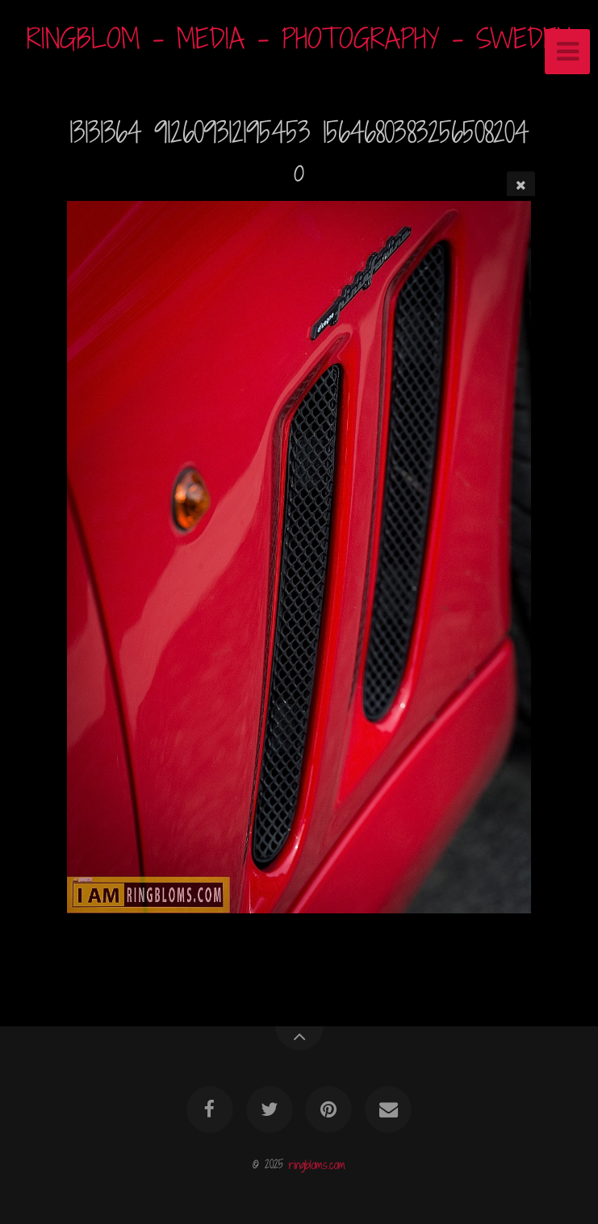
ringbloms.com (317, 1163)
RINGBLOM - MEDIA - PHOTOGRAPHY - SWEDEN (299, 38)
